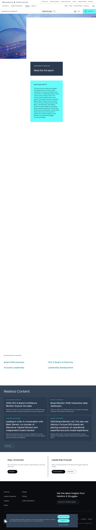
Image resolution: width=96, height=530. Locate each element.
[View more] (47, 446)
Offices (70, 5)
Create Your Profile (54, 1)
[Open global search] (93, 6)
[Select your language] (91, 1)
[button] (5, 521)
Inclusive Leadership (14, 368)
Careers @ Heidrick (78, 5)
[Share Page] (77, 11)
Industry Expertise (10, 496)
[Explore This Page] (48, 11)
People (66, 5)
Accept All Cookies (63, 516)
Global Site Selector (66, 1)
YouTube (90, 519)
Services (6, 492)
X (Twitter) (83, 519)
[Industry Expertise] (17, 6)
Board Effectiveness (14, 362)
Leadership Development (60, 368)
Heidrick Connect (82, 1)
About (6, 505)
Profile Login (45, 1)
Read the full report (74, 70)
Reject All (63, 520)
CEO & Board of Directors (60, 362)
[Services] (5, 6)
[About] (34, 6)
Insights (6, 501)
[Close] (74, 517)
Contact (74, 1)
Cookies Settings (63, 524)
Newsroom (86, 5)
